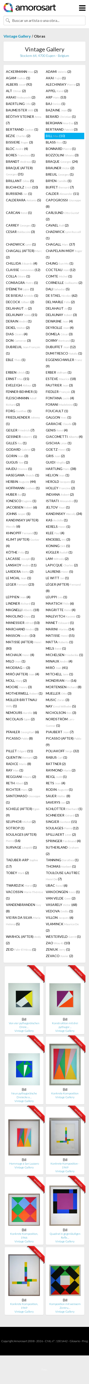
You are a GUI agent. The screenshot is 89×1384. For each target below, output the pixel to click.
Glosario (75, 1341)
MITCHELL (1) (59, 674)
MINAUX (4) (59, 661)
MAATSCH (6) (60, 603)
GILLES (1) (16, 443)
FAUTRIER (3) (59, 385)
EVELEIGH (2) (21, 385)
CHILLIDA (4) (21, 263)
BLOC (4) (17, 149)
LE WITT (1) (57, 578)
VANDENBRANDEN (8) (23, 908)
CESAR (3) (20, 232)
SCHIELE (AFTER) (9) (22, 812)
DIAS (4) (17, 334)
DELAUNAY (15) (21, 315)
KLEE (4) (55, 533)
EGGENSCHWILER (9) (64, 363)
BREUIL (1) (60, 174)
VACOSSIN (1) (24, 895)
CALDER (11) (62, 194)
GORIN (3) (17, 456)
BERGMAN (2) (62, 123)
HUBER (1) (16, 494)
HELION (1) (57, 475)
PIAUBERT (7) (60, 732)
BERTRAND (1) (22, 129)
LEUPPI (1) (56, 597)
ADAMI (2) (58, 71)
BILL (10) (55, 136)
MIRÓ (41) (57, 668)
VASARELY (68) (61, 905)
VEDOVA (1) (59, 911)
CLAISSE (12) (23, 270)
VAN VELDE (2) (60, 898)
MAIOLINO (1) (20, 616)
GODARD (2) (20, 449)
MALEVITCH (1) (63, 616)
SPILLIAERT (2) (61, 834)
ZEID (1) (21, 949)
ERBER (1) (58, 372)
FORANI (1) (61, 404)
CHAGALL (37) (60, 244)
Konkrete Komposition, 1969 (24, 1306)
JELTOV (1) (58, 507)
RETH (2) (17, 783)
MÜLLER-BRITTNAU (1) (21, 703)
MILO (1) (15, 661)
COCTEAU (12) (60, 270)
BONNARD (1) (61, 149)
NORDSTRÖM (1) (60, 722)
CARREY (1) (20, 225)
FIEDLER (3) (60, 392)
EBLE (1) (15, 360)
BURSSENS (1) (19, 194)
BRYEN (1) (58, 181)
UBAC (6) (56, 885)
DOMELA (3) (59, 334)
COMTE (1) (59, 276)
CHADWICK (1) (63, 235)
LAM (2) (57, 559)
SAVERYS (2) (58, 802)
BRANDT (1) (21, 161)
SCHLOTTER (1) (64, 809)
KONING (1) (58, 546)
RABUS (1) (56, 757)
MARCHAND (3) (22, 629)
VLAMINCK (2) (62, 927)
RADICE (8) (18, 764)
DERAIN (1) (19, 321)
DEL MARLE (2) (60, 302)
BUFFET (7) (60, 187)
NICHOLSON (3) (61, 713)
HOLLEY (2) (60, 488)
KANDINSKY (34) (64, 514)
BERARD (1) (61, 116)
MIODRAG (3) (18, 668)
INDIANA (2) (60, 494)
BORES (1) (20, 155)
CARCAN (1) (19, 213)
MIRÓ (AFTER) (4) (22, 674)
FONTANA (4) (60, 398)
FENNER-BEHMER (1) (21, 392)
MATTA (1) (59, 642)
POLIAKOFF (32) (62, 751)
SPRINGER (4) (63, 841)
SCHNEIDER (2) (62, 815)
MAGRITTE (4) (60, 610)
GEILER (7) (20, 430)
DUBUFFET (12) (61, 347)
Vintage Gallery (17, 36)
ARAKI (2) (20, 97)
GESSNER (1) (21, 437)
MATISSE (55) (60, 635)
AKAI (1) (56, 78)
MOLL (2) (16, 680)
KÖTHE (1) (17, 552)
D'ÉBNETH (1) (20, 289)
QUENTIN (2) (21, 757)
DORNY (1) (60, 340)
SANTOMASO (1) (23, 799)
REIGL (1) (56, 777)
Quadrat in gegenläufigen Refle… (65, 1235)
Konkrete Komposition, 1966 (24, 1235)
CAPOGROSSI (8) (63, 203)
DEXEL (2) (18, 328)
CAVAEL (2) (57, 225)
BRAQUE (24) (62, 161)
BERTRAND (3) (62, 129)
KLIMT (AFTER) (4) (22, 542)
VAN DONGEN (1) (63, 892)
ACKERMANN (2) (22, 71)
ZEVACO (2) (59, 956)
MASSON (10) (20, 635)
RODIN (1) (59, 789)
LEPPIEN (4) (18, 597)
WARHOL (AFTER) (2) (23, 939)
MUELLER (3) (58, 693)
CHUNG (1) (59, 263)
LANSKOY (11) (21, 565)
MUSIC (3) (57, 700)
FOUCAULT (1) (57, 411)
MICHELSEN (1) (64, 655)
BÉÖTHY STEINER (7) (23, 119)
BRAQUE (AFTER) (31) (19, 171)
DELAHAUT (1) (59, 308)
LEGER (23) (20, 584)
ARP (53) (56, 97)
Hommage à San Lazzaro (24, 1163)
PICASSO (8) (19, 738)
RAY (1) (14, 770)
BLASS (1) (56, 142)
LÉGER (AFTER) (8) (63, 587)
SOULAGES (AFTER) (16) (21, 837)
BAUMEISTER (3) (22, 110)
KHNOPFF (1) (21, 533)
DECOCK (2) (20, 302)
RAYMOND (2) (60, 770)
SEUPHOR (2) (21, 822)
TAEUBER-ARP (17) (22, 863)
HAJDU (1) (19, 469)
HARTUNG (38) (61, 469)
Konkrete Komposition (65, 1093)
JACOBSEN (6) (21, 507)
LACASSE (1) (20, 559)
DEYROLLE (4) (60, 328)
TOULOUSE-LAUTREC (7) (63, 876)
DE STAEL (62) (61, 295)
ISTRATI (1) (62, 501)
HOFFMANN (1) (23, 488)
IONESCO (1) (21, 501)
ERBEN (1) (17, 372)
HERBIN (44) (21, 481)
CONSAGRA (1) (22, 283)
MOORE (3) (19, 687)
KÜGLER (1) (59, 552)
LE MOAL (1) (18, 578)
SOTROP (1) (15, 828)
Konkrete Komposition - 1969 (65, 1165)
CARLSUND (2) (62, 216)
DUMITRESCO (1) (64, 353)
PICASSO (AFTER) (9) (63, 741)
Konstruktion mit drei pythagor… (65, 1025)
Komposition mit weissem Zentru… (65, 1306)
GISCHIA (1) (58, 443)
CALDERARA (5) (23, 200)
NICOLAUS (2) (20, 719)
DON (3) (18, 340)
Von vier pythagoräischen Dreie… (24, 1025)
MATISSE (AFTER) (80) (23, 645)
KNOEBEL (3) (58, 539)
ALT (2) (16, 91)
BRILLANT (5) (20, 181)
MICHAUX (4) (20, 655)
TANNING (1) (62, 860)
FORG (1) (18, 411)
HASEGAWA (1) (22, 475)
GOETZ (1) (58, 449)
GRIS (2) (55, 456)
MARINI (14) (60, 629)
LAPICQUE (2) (62, 565)
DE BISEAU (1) (22, 295)
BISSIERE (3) (19, 142)
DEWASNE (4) (59, 321)
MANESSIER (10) (23, 623)
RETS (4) (55, 783)
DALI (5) (58, 289)
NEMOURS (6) (21, 713)
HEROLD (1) (60, 481)
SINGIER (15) (61, 822)
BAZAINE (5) (58, 110)
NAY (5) (61, 706)
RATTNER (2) (56, 764)
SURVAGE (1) (21, 847)
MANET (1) (60, 623)
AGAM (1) (18, 78)
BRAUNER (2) (60, 168)
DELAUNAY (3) (61, 315)
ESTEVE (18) (61, 379)
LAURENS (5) (59, 571)
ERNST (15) (17, 379)
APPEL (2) (57, 91)
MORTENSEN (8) (63, 687)
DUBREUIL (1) (23, 350)
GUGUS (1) (17, 462)
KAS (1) (57, 520)
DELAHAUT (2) (19, 308)
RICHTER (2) (19, 789)
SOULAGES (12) (62, 828)
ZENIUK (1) (58, 949)
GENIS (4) (57, 430)
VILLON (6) (59, 917)
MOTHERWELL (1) (24, 693)
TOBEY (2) (17, 873)
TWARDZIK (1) (21, 885)
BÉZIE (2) (18, 136)
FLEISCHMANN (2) (21, 401)
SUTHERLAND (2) (62, 850)
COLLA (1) (18, 276)
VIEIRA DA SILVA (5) (23, 920)
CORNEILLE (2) (64, 283)
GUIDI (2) (58, 462)
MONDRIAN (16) (61, 680)
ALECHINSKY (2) (63, 84)
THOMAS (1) (61, 866)
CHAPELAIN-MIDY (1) (64, 254)
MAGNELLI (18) (22, 610)
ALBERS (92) (19, 84)
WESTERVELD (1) (63, 936)
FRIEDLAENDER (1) (23, 420)
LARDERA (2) (19, 571)
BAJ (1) (55, 104)
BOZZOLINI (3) (62, 155)
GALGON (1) (58, 417)
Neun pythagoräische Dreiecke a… (24, 1095)
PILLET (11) (19, 751)
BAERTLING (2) (20, 104)
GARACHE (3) (61, 424)
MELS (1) (56, 648)
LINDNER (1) (20, 603)
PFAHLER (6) (22, 732)
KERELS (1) (58, 526)
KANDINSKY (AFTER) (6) (22, 523)
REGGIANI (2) (21, 777)
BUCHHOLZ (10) (22, 187)
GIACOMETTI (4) (64, 437)
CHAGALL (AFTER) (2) (24, 254)
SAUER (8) (58, 796)
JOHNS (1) (18, 514)
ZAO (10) (58, 943)
